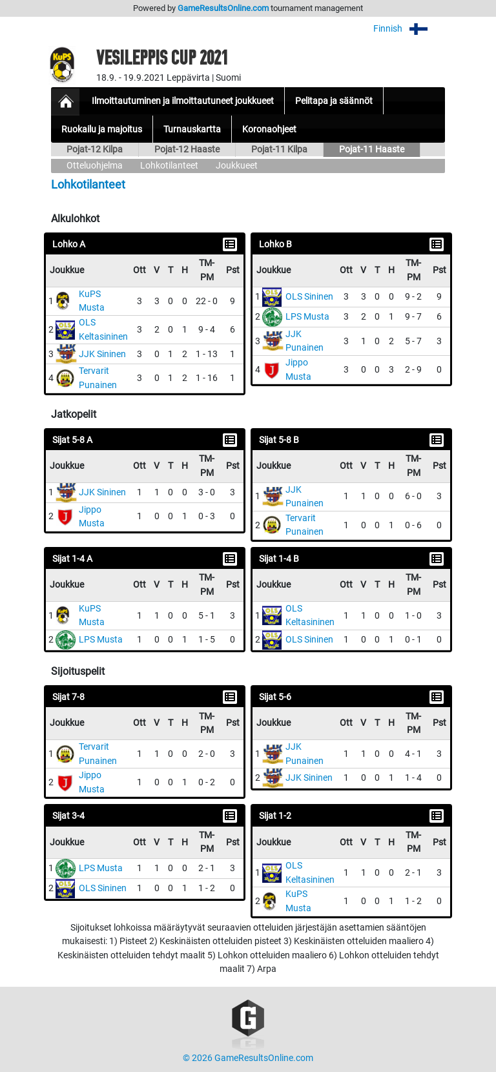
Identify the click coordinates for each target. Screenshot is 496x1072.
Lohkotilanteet (169, 165)
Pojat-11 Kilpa (279, 149)
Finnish (409, 28)
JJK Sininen (102, 354)
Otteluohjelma (95, 165)
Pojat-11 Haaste (371, 149)
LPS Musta (307, 316)
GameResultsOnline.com (223, 8)
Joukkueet (237, 165)
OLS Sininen (309, 296)
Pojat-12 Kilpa (95, 149)
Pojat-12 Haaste (187, 149)
